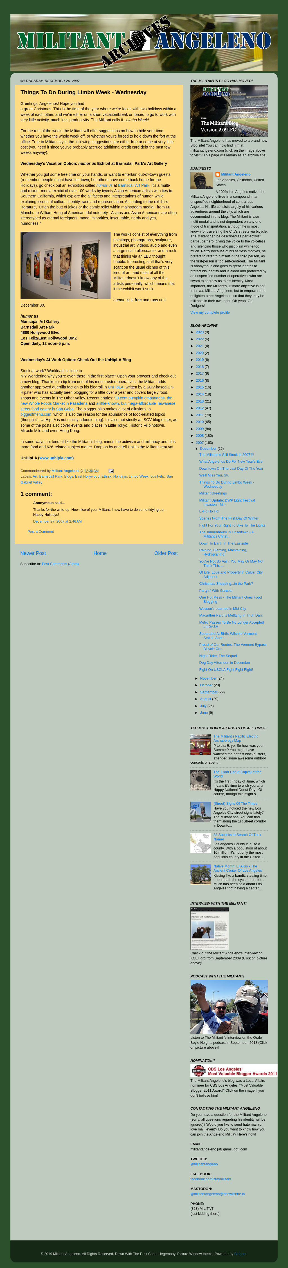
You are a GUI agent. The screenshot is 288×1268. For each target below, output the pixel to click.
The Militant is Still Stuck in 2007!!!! (226, 455)
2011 (200, 415)
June (204, 713)
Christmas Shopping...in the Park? (226, 584)
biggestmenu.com (36, 414)
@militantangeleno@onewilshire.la (217, 1194)
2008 (200, 436)
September (209, 692)
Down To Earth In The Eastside (223, 543)
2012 (200, 408)
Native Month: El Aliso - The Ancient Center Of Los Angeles (237, 868)
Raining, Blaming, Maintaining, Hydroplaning (223, 552)
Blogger (240, 1254)
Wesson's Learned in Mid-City (222, 609)
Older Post (166, 553)
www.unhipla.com (55, 458)
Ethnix (106, 476)
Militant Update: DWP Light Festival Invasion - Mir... (227, 502)
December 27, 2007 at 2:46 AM (57, 521)
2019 (200, 360)
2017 (200, 374)
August (206, 699)
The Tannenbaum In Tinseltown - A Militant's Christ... (226, 534)
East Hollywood (87, 476)
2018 (200, 367)
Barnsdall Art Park (133, 185)
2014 (200, 394)
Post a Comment (41, 532)
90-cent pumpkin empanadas (139, 398)
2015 (200, 387)
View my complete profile (210, 312)
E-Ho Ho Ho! (209, 511)
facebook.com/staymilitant (210, 1179)
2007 (200, 443)
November (209, 678)
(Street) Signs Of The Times (235, 804)
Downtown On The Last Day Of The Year (231, 469)
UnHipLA (115, 387)
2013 (200, 401)
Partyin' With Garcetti (215, 591)
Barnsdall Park (50, 476)
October (207, 685)
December (209, 449)
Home (100, 553)
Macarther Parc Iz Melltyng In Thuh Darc (231, 615)
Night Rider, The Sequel (218, 656)
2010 (200, 422)
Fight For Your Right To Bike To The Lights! (232, 525)
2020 (200, 353)
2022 (200, 339)
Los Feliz (157, 476)
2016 (200, 381)
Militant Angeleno (235, 174)
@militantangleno (204, 1164)
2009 (200, 429)
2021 (200, 346)
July (204, 706)
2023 (200, 332)
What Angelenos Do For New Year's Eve (230, 462)
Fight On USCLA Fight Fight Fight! (226, 670)
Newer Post (33, 553)
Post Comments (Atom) (60, 564)
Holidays (120, 476)
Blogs (68, 476)
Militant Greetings (213, 493)
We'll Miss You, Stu (214, 475)
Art (35, 476)
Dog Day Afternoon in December (224, 663)
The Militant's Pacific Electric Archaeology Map (235, 738)
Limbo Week (138, 476)
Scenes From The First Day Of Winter (228, 518)
